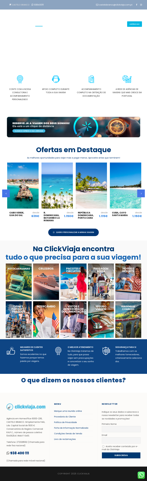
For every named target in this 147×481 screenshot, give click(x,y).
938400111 (39, 4)
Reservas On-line (55, 24)
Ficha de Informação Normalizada (71, 427)
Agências (135, 24)
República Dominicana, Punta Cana (86, 215)
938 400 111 (19, 453)
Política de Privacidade (65, 422)
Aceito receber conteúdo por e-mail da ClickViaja (120, 448)
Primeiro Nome (109, 424)
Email (104, 435)
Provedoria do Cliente (65, 416)
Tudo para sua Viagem (108, 24)
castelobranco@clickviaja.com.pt (115, 4)
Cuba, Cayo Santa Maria (120, 214)
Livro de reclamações (65, 439)
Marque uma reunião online (68, 411)
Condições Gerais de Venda (68, 433)
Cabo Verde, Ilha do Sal (16, 214)
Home (39, 24)
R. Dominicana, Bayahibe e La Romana (52, 216)
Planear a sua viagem (80, 24)
